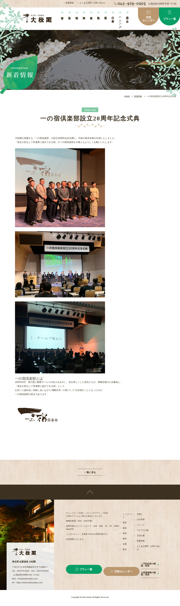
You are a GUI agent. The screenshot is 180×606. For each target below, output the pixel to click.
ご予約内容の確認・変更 (152, 563)
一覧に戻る (90, 472)
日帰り (105, 16)
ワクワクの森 (142, 530)
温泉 (125, 528)
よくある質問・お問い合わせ (92, 3)
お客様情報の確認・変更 (152, 570)
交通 (125, 544)
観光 (125, 549)
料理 (125, 533)
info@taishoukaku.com (28, 574)
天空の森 (127, 17)
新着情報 (70, 3)
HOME (127, 96)
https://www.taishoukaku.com (29, 578)
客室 (125, 522)
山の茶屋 (112, 17)
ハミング (120, 21)
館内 (125, 538)
